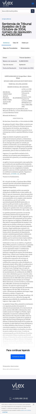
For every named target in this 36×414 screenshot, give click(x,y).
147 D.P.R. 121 (15, 174)
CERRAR (33, 404)
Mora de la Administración (11, 369)
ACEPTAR (4, 412)
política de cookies (26, 410)
